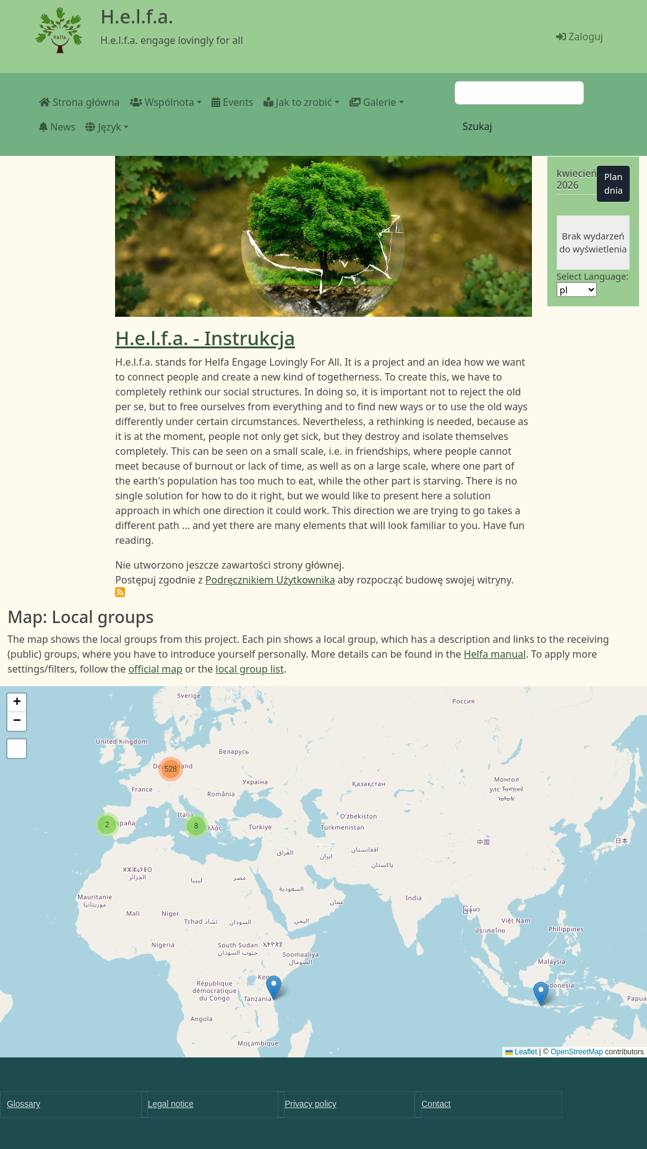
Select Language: (593, 276)
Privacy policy (310, 1104)
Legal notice (171, 1104)
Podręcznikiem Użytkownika (270, 580)
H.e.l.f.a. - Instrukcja (205, 338)
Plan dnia (613, 183)
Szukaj (477, 126)
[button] (541, 994)
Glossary (23, 1104)
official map (155, 669)
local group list (250, 669)
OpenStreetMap (577, 1052)
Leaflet (521, 1052)
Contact (435, 1104)
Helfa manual (495, 654)
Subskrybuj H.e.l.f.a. (120, 592)
